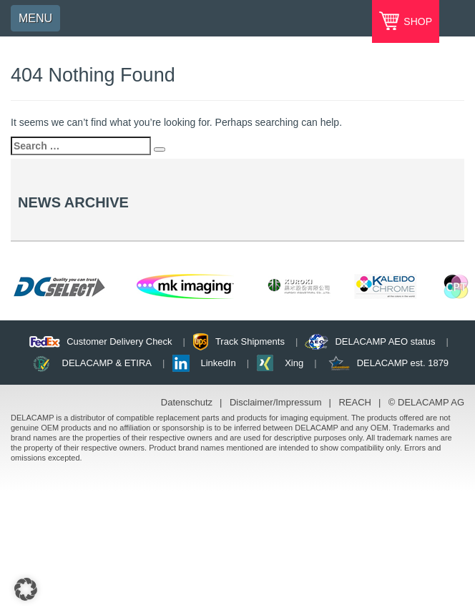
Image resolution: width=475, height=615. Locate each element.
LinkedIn (218, 363)
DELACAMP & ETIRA (107, 363)
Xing (294, 363)
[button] (26, 589)
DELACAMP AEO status (385, 341)
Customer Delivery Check (119, 341)
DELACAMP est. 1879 (403, 363)
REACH (354, 402)
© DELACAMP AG (426, 402)
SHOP (416, 21)
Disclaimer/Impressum (276, 402)
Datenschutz (186, 402)
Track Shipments (250, 341)
